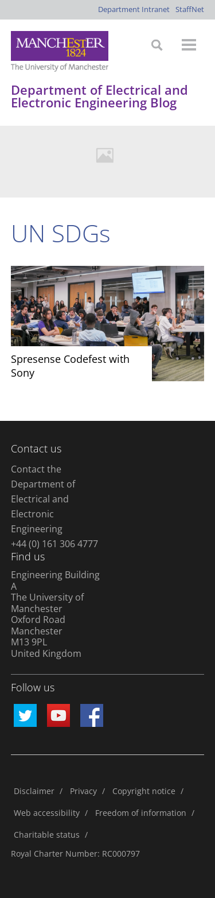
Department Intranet (134, 9)
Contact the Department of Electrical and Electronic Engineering (43, 499)
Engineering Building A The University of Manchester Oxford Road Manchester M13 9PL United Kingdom (55, 614)
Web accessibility (47, 812)
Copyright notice (143, 790)
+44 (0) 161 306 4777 (54, 543)
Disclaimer (34, 790)
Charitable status (47, 834)
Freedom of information (140, 812)
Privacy (83, 790)
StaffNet (189, 9)
